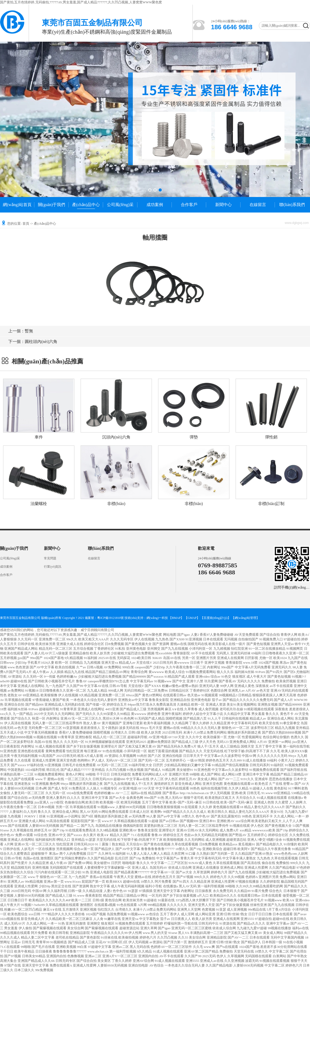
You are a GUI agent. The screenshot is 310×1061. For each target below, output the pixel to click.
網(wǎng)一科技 (157, 618)
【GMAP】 (192, 618)
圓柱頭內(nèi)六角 (32, 341)
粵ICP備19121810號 (110, 618)
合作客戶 (189, 204)
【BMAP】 (176, 618)
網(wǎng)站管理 (245, 618)
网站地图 (169, 634)
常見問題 (50, 558)
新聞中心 (223, 204)
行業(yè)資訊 (52, 566)
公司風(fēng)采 (120, 204)
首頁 (25, 223)
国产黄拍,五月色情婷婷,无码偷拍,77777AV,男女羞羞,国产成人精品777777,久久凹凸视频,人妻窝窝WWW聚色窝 (81, 2)
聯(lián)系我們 (292, 204)
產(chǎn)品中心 (86, 204)
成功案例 (154, 204)
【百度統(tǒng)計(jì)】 (215, 618)
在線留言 (258, 204)
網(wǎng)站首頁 (17, 204)
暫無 (20, 331)
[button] (149, 190)
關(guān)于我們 (51, 204)
